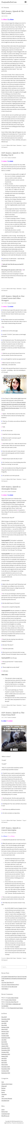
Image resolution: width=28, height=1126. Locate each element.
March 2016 (4, 1044)
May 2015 (4, 1060)
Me (5, 1122)
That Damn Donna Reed (9, 502)
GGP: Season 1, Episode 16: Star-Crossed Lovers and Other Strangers (13, 298)
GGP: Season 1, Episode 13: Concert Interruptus (11, 829)
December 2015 (5, 1048)
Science (3, 1090)
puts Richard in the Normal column (10, 408)
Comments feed (5, 1113)
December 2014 (5, 1066)
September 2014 (5, 1073)
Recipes (3, 1088)
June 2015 (4, 1058)
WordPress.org (5, 1115)
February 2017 (5, 1031)
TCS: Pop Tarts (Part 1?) (7, 982)
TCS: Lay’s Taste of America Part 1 (10, 984)
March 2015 (4, 1064)
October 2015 (5, 1052)
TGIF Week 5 (4, 988)
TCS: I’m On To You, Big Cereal (9, 986)
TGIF (2, 1096)
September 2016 (5, 1037)
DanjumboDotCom (9, 2)
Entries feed (4, 1111)
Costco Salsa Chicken (12, 997)
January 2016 (4, 1046)
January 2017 (4, 1033)
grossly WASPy (11, 695)
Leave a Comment (12, 157)
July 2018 (3, 1023)
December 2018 (5, 1019)
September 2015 (5, 1054)
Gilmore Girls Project (11, 145)
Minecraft (4, 1086)
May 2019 (4, 1017)
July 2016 (3, 1039)
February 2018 (5, 1027)
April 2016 (4, 1041)
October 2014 (5, 1070)
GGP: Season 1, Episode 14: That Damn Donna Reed (12, 713)
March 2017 (4, 1029)
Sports (3, 1092)
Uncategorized (5, 1100)
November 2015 (5, 1050)
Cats (2, 1082)
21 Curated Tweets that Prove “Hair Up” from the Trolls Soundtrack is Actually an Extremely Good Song (14, 978)
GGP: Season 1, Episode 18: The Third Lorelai (12, 12)
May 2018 (4, 1025)
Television (19, 145)
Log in (2, 1109)
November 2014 (5, 1068)
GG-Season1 (4, 147)
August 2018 (4, 1021)
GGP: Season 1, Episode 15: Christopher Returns (11, 487)
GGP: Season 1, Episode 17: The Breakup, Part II (12, 154)
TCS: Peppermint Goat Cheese (15, 1008)
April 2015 (4, 1062)
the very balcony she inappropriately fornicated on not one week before (13, 404)
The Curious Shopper (6, 1098)
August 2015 (4, 1056)
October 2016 (5, 1035)
